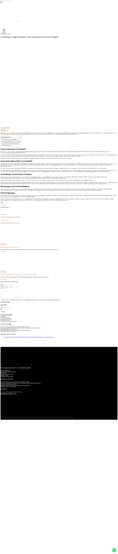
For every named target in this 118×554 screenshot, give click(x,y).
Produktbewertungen (6, 317)
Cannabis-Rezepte (6, 319)
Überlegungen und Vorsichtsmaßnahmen (10, 143)
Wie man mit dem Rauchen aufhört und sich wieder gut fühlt (15, 328)
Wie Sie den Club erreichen (7, 376)
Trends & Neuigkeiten (6, 127)
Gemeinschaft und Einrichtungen (8, 22)
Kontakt (2, 26)
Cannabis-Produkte (6, 322)
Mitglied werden (4, 377)
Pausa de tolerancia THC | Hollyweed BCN (13, 339)
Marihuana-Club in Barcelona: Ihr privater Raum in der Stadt (15, 332)
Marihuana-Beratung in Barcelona (9, 331)
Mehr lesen (4, 251)
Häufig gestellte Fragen (5, 25)
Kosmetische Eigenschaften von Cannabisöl (11, 140)
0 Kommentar (4, 244)
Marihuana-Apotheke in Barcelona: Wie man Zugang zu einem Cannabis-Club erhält (21, 329)
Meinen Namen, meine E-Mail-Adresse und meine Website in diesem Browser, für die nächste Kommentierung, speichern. (31, 301)
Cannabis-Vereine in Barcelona (9, 323)
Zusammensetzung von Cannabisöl (9, 139)
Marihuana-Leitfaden (6, 321)
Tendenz (3, 318)
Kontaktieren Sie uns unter (7, 378)
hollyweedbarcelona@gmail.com (8, 395)
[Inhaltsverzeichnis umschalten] (19, 137)
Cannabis (8, 133)
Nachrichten (3, 374)
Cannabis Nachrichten (5, 24)
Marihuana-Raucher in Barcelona (8, 333)
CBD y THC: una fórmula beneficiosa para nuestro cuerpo (39, 339)
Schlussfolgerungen (6, 145)
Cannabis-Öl (3, 205)
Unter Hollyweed (5, 128)
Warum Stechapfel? (5, 23)
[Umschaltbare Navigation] (18, 20)
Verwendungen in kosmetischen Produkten (11, 142)
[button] (114, 550)
